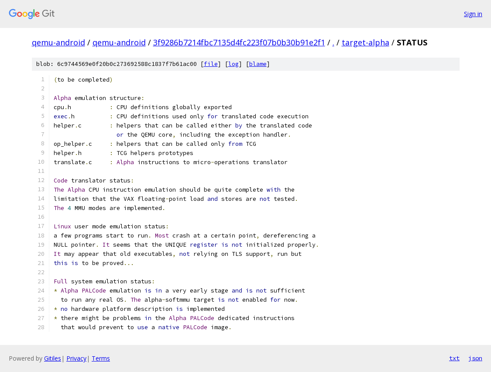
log (233, 64)
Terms (101, 358)
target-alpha (365, 42)
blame (258, 64)
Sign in (473, 14)
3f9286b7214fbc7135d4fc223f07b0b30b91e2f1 (239, 42)
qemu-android (58, 42)
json (475, 358)
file (211, 64)
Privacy (76, 358)
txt (454, 358)
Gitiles (52, 358)
